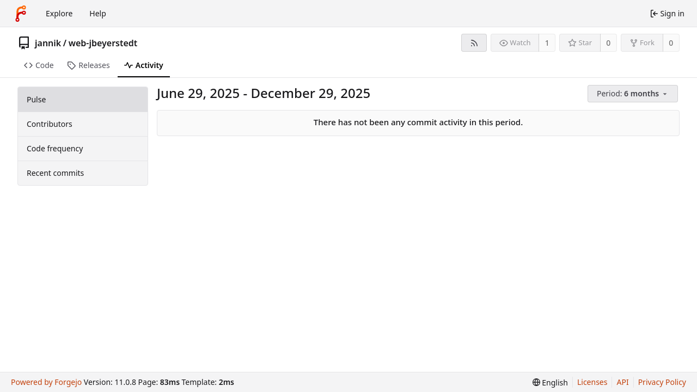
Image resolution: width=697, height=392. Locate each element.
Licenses (592, 382)
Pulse (36, 99)
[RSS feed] (474, 43)
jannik (48, 43)
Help (97, 13)
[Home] (20, 13)
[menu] (634, 94)
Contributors (49, 124)
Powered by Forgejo (46, 382)
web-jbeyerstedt (103, 43)
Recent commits (55, 173)
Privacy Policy (662, 382)
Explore (59, 13)
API (622, 382)
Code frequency (55, 148)
